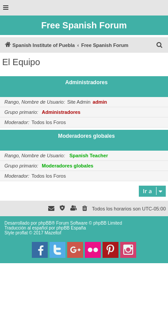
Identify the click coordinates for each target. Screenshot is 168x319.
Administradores (86, 82)
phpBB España (71, 228)
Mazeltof (53, 232)
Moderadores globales (86, 136)
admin (100, 102)
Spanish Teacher (88, 155)
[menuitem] (160, 45)
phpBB (45, 223)
